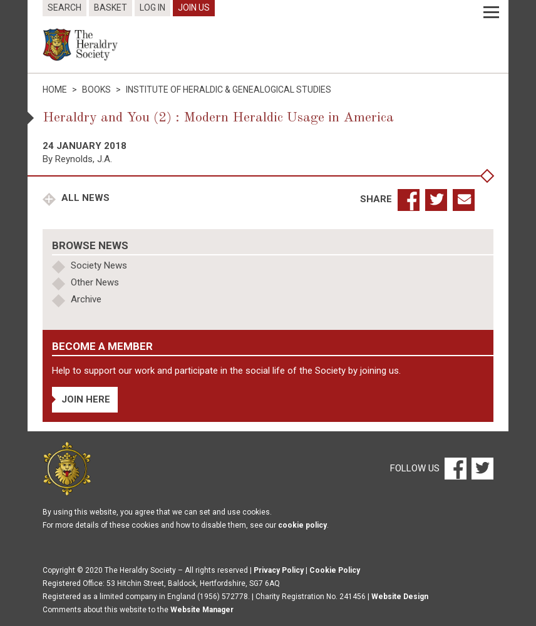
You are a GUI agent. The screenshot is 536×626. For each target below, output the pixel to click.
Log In (152, 8)
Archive (86, 299)
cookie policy (302, 525)
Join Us (194, 8)
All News (84, 197)
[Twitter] (480, 468)
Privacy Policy (279, 570)
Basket (110, 8)
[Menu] (491, 12)
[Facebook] (454, 468)
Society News (99, 265)
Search (64, 8)
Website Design (399, 596)
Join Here (85, 399)
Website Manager (202, 609)
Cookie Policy (334, 570)
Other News (95, 282)
